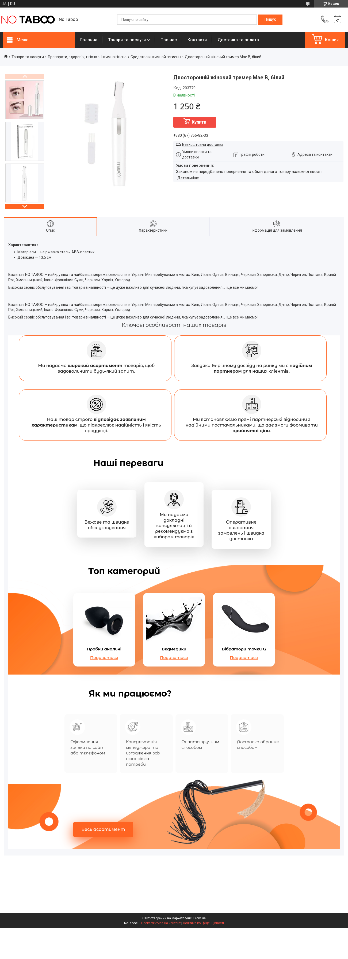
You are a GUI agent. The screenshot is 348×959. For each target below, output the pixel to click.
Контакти (197, 39)
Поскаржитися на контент (161, 954)
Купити (199, 122)
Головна (88, 39)
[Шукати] (270, 19)
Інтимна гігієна (114, 57)
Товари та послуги (127, 39)
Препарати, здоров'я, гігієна (72, 57)
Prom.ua (199, 949)
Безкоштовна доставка (202, 144)
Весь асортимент (103, 860)
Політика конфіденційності (203, 954)
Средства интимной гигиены (156, 57)
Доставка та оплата (238, 39)
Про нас (168, 39)
